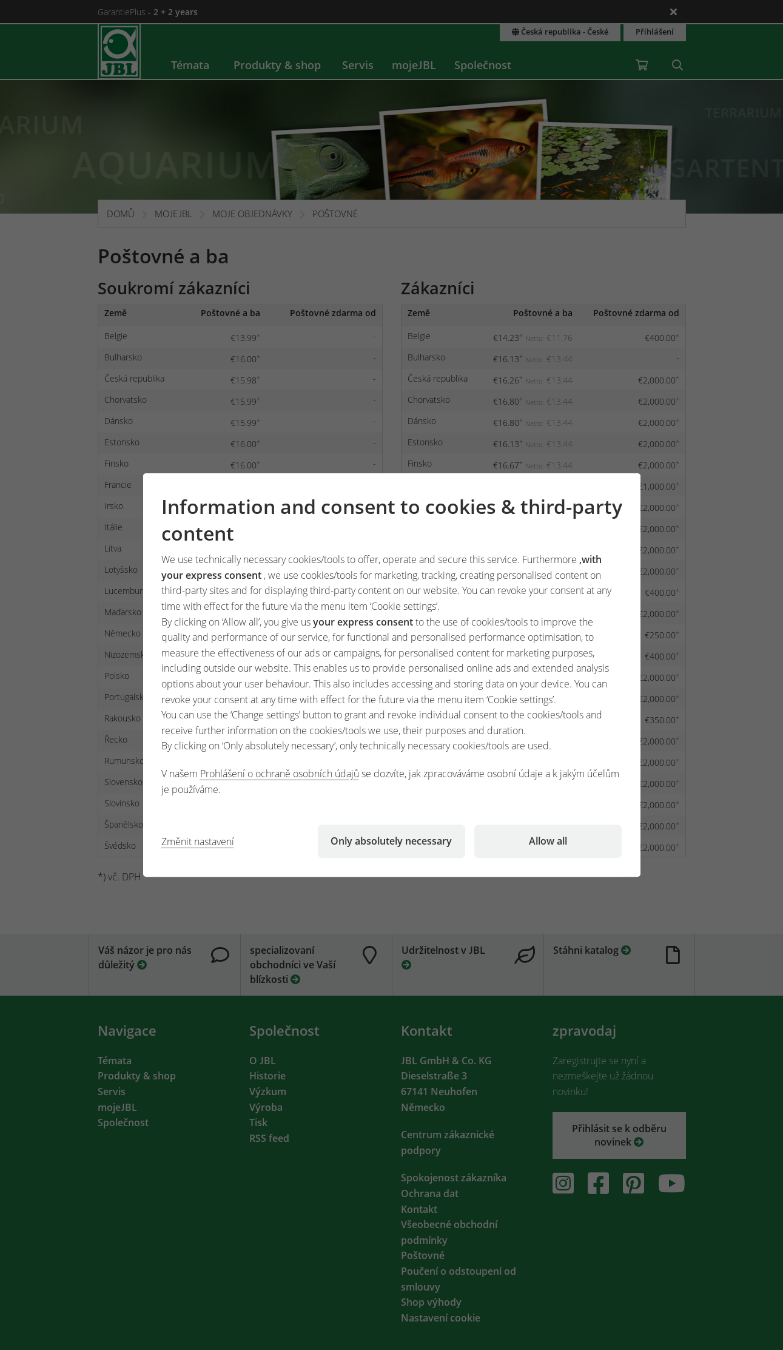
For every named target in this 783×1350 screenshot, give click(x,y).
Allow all (548, 841)
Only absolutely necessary (391, 841)
